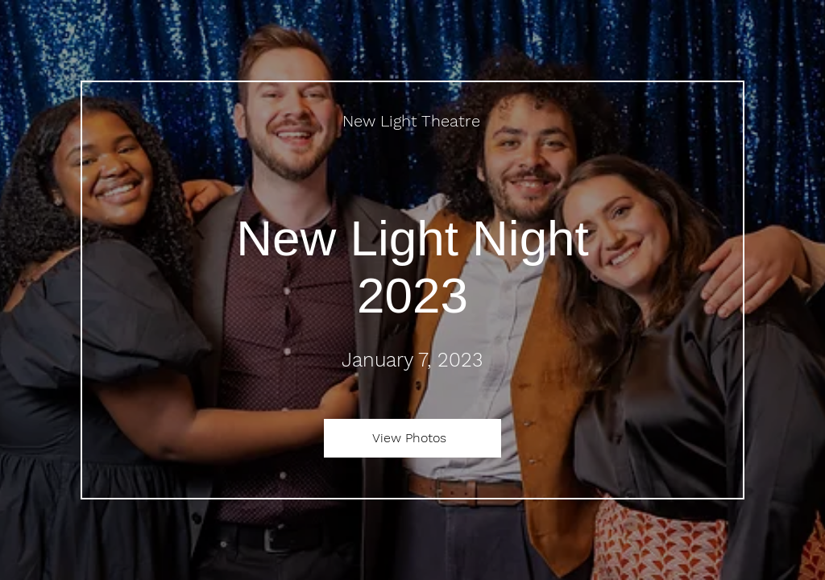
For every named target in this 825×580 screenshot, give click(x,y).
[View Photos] (412, 438)
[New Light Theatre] (413, 120)
